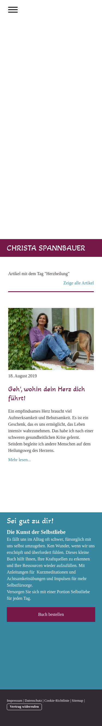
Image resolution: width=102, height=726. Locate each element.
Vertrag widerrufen (24, 707)
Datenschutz (33, 701)
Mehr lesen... (19, 459)
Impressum (14, 701)
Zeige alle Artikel (78, 283)
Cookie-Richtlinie (56, 701)
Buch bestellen (51, 614)
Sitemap (77, 701)
